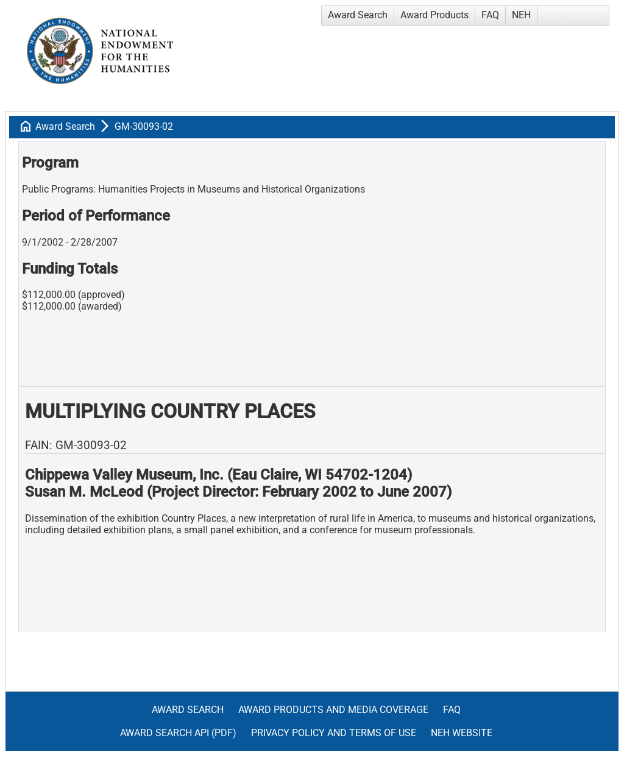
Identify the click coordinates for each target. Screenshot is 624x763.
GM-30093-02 (144, 126)
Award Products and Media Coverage (333, 709)
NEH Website (461, 733)
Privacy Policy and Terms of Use (333, 733)
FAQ (490, 15)
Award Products (434, 15)
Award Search (358, 15)
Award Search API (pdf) (178, 733)
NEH (521, 15)
